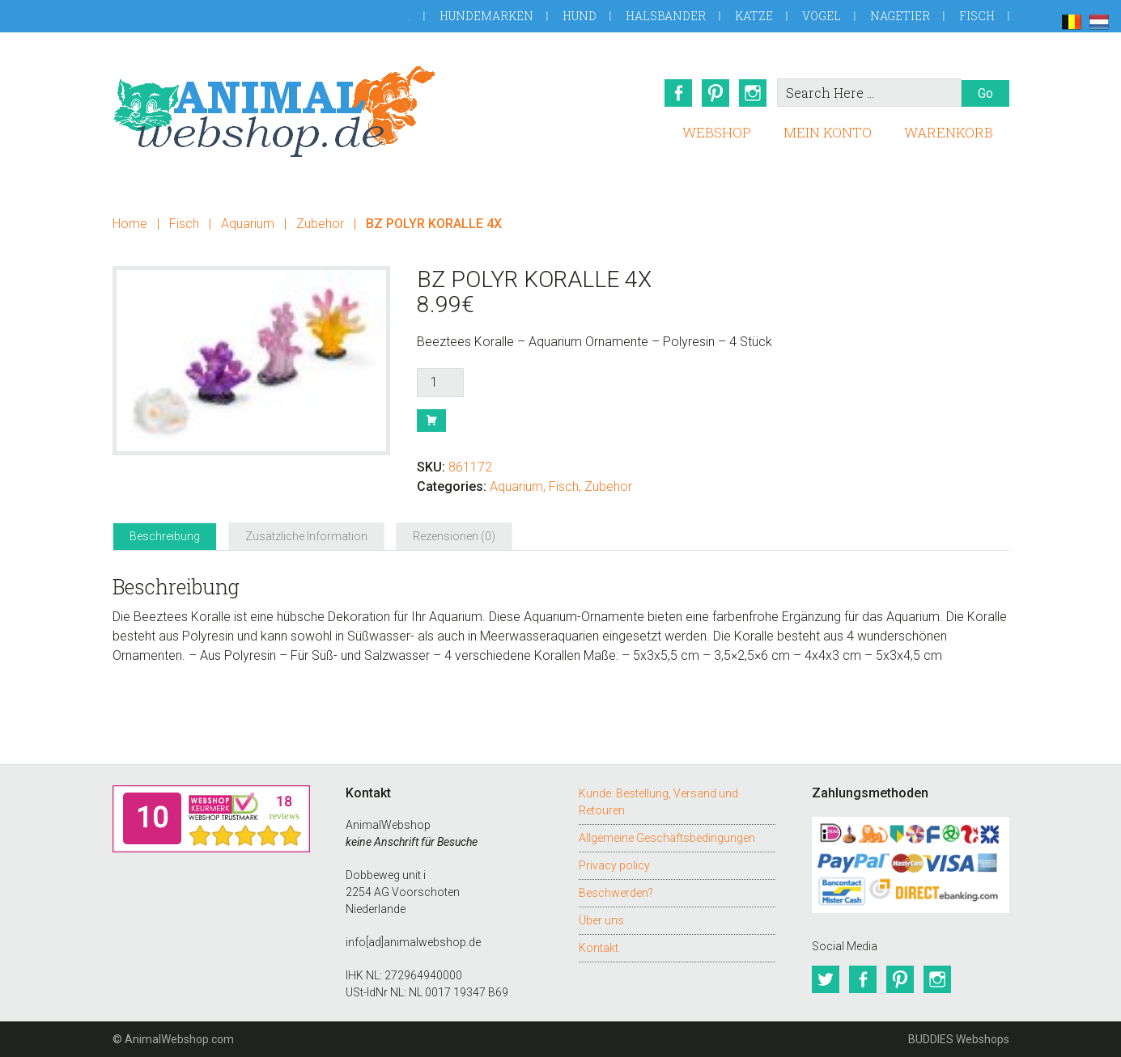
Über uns (601, 920)
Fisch (977, 15)
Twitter (825, 979)
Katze (754, 15)
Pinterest (715, 93)
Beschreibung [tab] (165, 536)
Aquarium (247, 223)
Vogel (821, 15)
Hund (580, 15)
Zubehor (320, 223)
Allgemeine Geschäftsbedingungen (667, 837)
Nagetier (900, 15)
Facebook (678, 93)
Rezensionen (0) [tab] (454, 536)
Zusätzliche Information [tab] (306, 536)
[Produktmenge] (440, 382)
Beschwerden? (616, 892)
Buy (431, 420)
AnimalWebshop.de (274, 111)
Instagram (752, 93)
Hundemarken (486, 15)
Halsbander (666, 15)
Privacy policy (614, 865)
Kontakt (598, 947)
